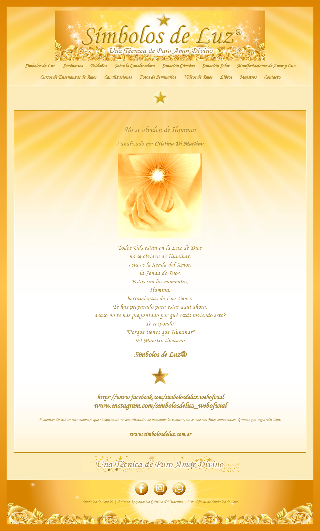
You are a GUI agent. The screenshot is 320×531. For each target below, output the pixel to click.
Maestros (247, 77)
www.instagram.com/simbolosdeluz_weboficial (160, 405)
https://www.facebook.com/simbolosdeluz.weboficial (160, 397)
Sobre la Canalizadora (134, 66)
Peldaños (98, 66)
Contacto (272, 77)
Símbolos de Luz (40, 66)
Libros (226, 77)
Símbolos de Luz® (160, 354)
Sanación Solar (215, 66)
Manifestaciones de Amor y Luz (266, 66)
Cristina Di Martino (179, 143)
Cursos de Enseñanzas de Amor (68, 77)
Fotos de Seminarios (157, 77)
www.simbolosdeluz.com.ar (160, 434)
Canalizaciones (117, 77)
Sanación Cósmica (178, 66)
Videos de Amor (197, 77)
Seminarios (72, 66)
